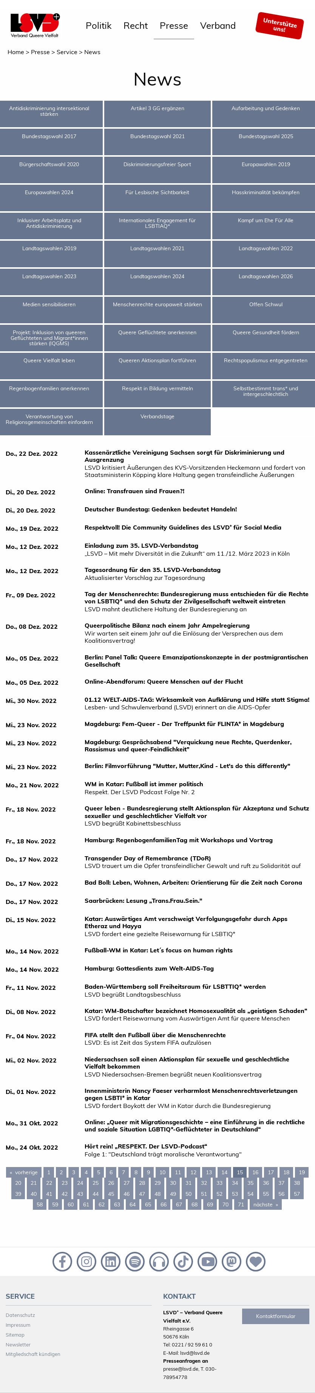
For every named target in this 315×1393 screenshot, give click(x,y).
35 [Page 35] (250, 1183)
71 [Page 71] (241, 1204)
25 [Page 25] (96, 1183)
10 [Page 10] (162, 1172)
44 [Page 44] (96, 1193)
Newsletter (18, 1345)
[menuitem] (98, 25)
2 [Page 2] (61, 1172)
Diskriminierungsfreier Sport (157, 164)
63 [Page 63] (117, 1204)
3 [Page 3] (73, 1172)
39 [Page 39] (18, 1193)
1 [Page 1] (48, 1172)
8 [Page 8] (135, 1172)
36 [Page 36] (266, 1183)
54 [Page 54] (250, 1193)
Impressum (18, 1325)
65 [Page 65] (148, 1204)
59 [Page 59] (55, 1204)
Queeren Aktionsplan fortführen (157, 360)
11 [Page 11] (178, 1172)
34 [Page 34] (235, 1183)
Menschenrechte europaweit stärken (157, 304)
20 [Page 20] (18, 1183)
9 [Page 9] (148, 1172)
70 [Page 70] (225, 1204)
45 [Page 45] (111, 1193)
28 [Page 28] (142, 1183)
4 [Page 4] (86, 1172)
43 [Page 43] (80, 1193)
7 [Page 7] (123, 1172)
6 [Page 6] (111, 1172)
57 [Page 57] (297, 1193)
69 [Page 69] (210, 1204)
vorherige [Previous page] (28, 1172)
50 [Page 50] (188, 1193)
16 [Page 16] (255, 1172)
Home (16, 52)
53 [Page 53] (235, 1193)
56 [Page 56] (281, 1193)
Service (67, 52)
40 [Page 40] (34, 1193)
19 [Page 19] (302, 1172)
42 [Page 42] (65, 1193)
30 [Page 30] (173, 1183)
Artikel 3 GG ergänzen (157, 108)
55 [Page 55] (266, 1193)
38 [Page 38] (297, 1183)
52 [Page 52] (219, 1193)
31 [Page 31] (188, 1183)
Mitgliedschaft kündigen (33, 1354)
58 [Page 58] (40, 1204)
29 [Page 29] (157, 1183)
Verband (218, 25)
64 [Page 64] (133, 1204)
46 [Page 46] (127, 1193)
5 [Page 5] (98, 1172)
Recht (136, 25)
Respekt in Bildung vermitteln (157, 388)
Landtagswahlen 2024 (157, 276)
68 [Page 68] (194, 1204)
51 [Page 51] (204, 1193)
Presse (174, 25)
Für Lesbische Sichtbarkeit (157, 192)
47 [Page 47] (142, 1193)
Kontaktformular (275, 1316)
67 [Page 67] (179, 1204)
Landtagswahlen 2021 (157, 248)
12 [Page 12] (193, 1172)
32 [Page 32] (204, 1183)
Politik (98, 25)
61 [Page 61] (86, 1204)
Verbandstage (157, 416)
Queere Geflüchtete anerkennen (157, 332)
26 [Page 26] (111, 1183)
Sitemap (15, 1335)
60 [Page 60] (71, 1204)
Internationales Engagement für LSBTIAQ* (157, 223)
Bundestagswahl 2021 (157, 136)
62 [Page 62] (102, 1204)
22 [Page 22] (49, 1183)
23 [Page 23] (65, 1183)
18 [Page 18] (286, 1172)
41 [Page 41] (49, 1193)
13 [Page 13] (209, 1172)
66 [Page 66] (164, 1204)
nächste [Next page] (267, 1204)
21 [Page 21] (34, 1183)
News (92, 52)
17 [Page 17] (271, 1172)
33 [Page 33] (219, 1183)
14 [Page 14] (224, 1172)
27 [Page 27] (127, 1183)
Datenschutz (20, 1315)
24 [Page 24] (80, 1183)
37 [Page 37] (281, 1183)
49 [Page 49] (173, 1193)
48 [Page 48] (157, 1193)
